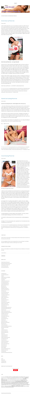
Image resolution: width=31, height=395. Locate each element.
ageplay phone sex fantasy (5, 277)
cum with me (22, 377)
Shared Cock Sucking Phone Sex (9, 98)
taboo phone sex (4, 344)
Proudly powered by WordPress (6, 393)
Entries (3, 359)
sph (21, 384)
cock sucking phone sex (13, 146)
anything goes (22, 376)
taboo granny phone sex (5, 343)
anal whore (3, 279)
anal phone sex (3, 278)
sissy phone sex (3, 339)
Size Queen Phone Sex (5, 267)
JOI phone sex (3, 319)
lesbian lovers (21, 90)
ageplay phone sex (16, 376)
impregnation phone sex (5, 382)
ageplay (2, 275)
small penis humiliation (5, 341)
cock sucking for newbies (8, 149)
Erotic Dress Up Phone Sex (7, 21)
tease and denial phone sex (5, 348)
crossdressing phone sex (13, 88)
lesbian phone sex (6, 226)
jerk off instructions (22, 382)
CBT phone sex (3, 290)
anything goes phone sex (5, 280)
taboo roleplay (3, 347)
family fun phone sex (4, 303)
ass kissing (26, 376)
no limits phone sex (4, 329)
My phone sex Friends (4, 327)
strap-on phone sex (9, 92)
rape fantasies (26, 383)
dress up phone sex (15, 90)
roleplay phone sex (24, 89)
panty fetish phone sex (13, 383)
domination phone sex (5, 299)
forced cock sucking (8, 381)
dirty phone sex (3, 298)
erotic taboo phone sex (16, 380)
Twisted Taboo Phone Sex (5, 262)
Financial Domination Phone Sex (6, 263)
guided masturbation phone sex (6, 312)
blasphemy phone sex (4, 288)
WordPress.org (3, 362)
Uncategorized (3, 351)
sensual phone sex (20, 227)
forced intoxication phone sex (6, 308)
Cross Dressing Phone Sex (7, 156)
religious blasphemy (4, 334)
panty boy (2, 383)
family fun (23, 380)
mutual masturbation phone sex (6, 326)
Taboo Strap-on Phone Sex (5, 264)
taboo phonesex (4, 346)
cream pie (8, 377)
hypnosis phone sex (4, 314)
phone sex (19, 89)
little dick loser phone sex (5, 322)
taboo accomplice (8, 385)
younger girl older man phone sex (6, 352)
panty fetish (6, 383)
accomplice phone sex (4, 274)
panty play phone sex (13, 89)
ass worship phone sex (5, 283)
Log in (2, 358)
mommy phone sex (4, 324)
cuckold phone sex (4, 295)
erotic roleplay (9, 380)
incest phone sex (4, 317)
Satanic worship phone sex (5, 337)
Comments (3, 361)
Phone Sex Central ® (15, 368)
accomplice (3, 376)
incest (11, 382)
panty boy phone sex (6, 89)
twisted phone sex (9, 387)
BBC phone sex (3, 285)
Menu (15, 3)
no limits (2, 328)
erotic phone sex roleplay (5, 302)
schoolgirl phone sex (4, 338)
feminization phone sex (12, 148)
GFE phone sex (3, 309)
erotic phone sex (20, 88)
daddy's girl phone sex (5, 297)
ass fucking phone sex (5, 282)
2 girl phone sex (3, 273)
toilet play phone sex (4, 349)
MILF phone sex (3, 323)
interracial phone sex (4, 318)
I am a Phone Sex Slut (4, 265)
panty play (18, 383)
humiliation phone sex (4, 313)
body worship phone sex (5, 289)
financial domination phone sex (6, 307)
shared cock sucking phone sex (17, 149)
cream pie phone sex (4, 293)
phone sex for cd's (14, 227)
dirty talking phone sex (12, 378)
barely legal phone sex (5, 284)
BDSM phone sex (4, 287)
